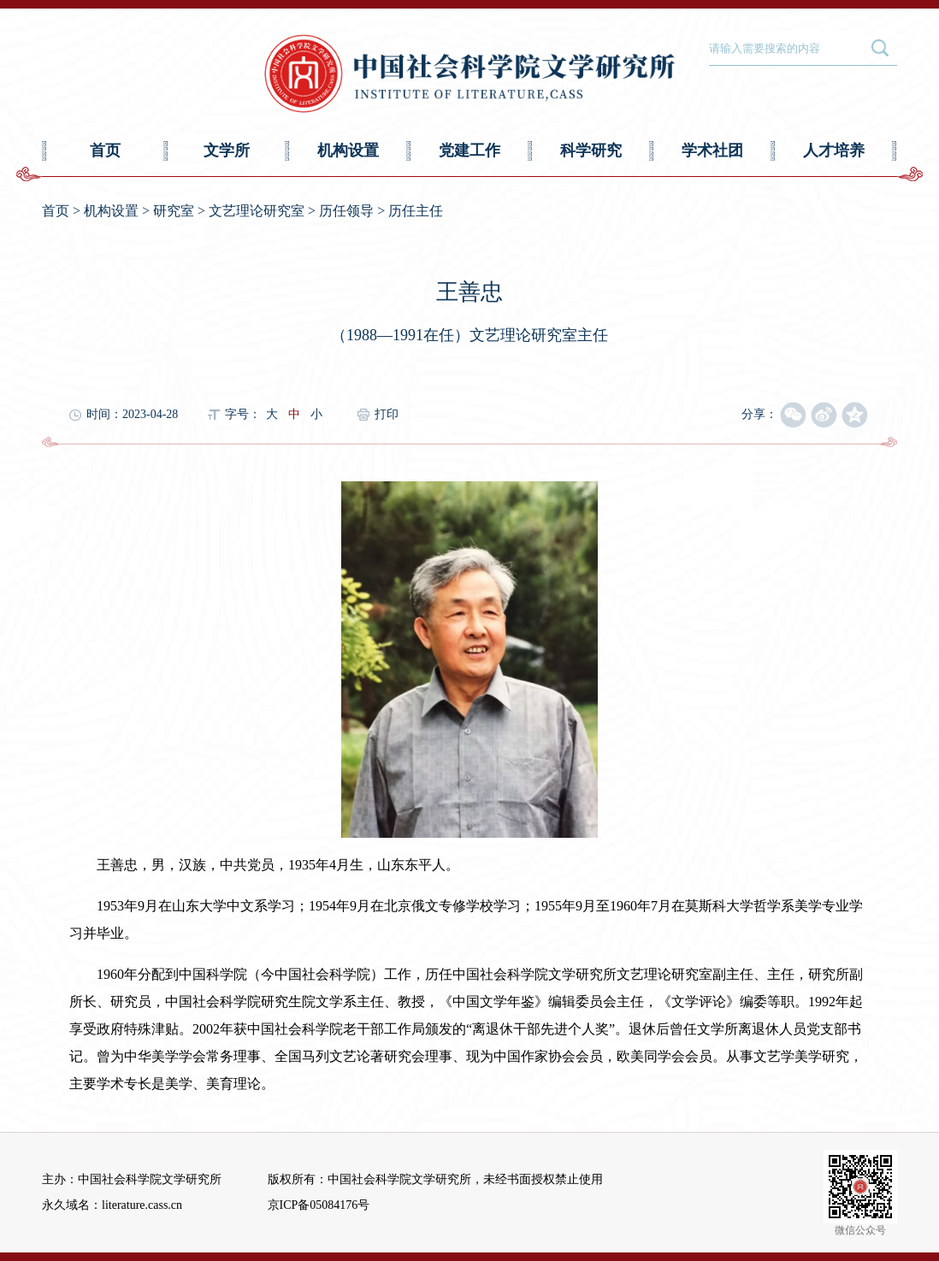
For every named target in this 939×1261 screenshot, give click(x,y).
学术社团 (712, 150)
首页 (105, 150)
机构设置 (348, 150)
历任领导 (346, 210)
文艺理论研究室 (256, 210)
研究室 (173, 210)
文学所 (227, 150)
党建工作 (469, 150)
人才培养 (834, 150)
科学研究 (591, 150)
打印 (387, 414)
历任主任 (415, 210)
